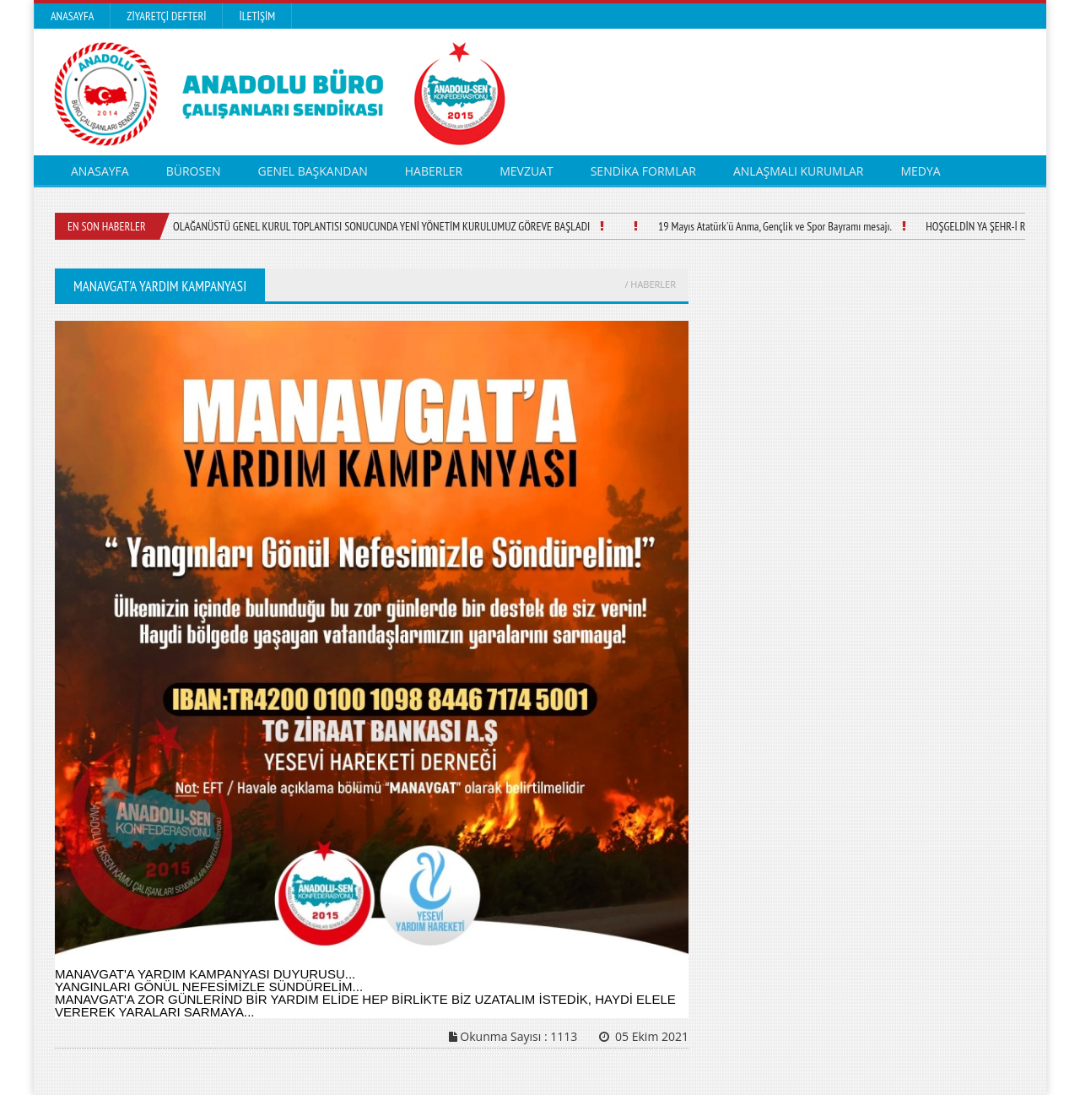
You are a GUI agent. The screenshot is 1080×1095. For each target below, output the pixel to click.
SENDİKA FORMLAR (643, 171)
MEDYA (921, 171)
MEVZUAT (527, 171)
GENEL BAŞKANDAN (312, 171)
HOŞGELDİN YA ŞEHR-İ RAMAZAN (993, 226)
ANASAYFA (100, 171)
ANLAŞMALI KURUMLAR (798, 171)
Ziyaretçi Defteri (166, 16)
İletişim (257, 16)
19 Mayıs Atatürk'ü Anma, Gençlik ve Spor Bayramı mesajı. (775, 226)
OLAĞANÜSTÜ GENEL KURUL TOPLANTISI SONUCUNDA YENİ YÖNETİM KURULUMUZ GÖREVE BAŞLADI (381, 226)
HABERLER (433, 171)
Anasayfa (72, 16)
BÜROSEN (193, 171)
